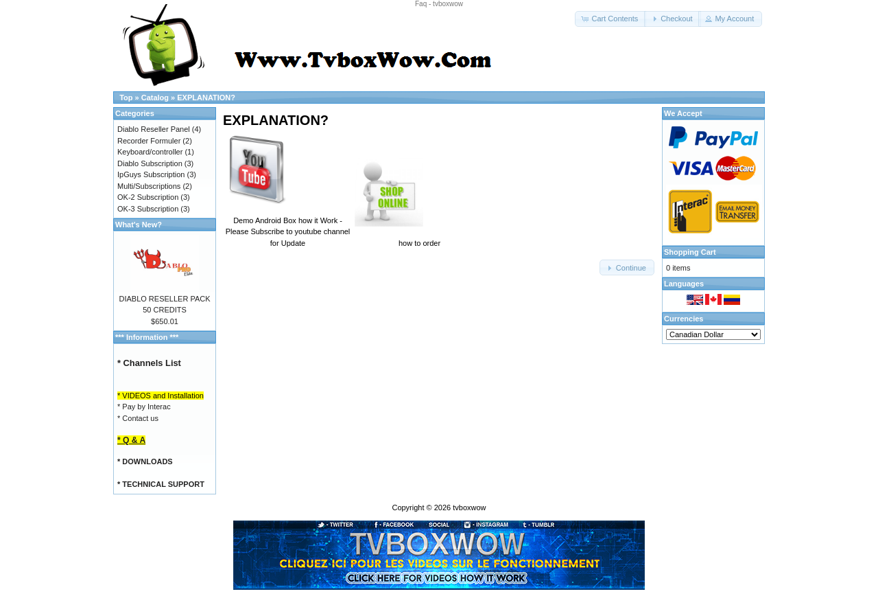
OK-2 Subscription (147, 197)
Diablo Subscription (149, 163)
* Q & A (131, 440)
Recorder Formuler (148, 141)
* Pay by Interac (144, 406)
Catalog (155, 97)
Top (125, 97)
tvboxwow (469, 507)
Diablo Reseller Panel (153, 129)
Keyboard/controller (149, 152)
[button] (610, 19)
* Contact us (137, 418)
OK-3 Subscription (147, 209)
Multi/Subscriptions (148, 186)
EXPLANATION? (206, 97)
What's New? (138, 224)
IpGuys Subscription (151, 174)
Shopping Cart (690, 252)
